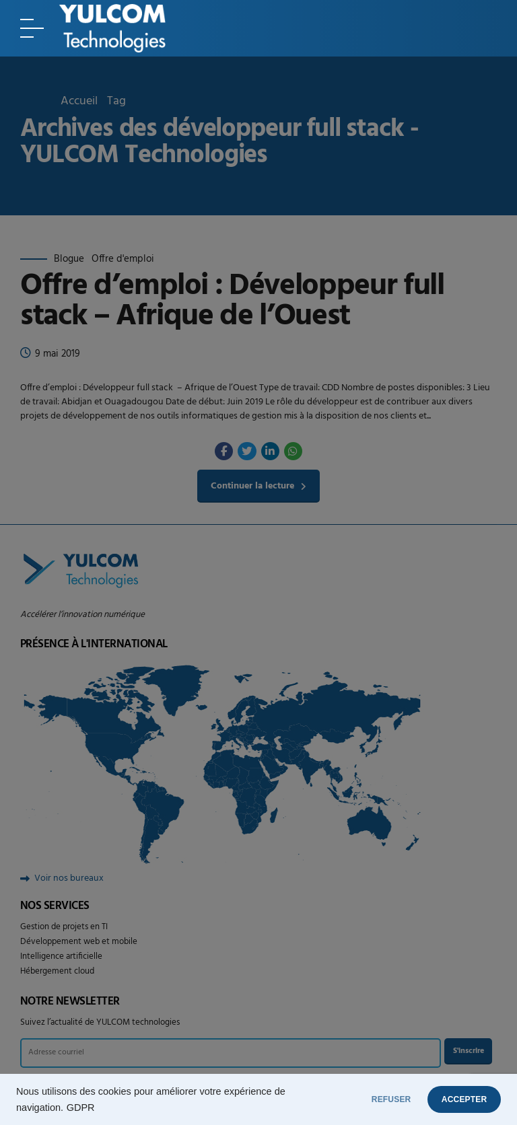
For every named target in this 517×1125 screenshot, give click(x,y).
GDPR (81, 1107)
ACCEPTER (454, 1099)
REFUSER (362, 1099)
